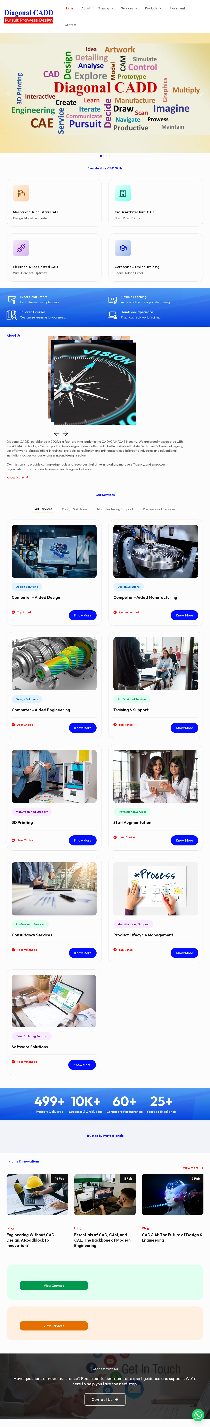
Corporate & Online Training (136, 254)
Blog (10, 1215)
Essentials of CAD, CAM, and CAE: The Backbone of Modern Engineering (103, 1227)
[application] (114, 10)
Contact (197, 10)
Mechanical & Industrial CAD (34, 200)
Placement (176, 10)
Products (154, 10)
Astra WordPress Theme (139, 1417)
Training (109, 10)
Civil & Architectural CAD (133, 200)
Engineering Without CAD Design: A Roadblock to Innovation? (31, 1227)
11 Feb (127, 1166)
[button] (9, 81)
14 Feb (59, 1166)
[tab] (43, 497)
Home (75, 10)
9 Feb (196, 1166)
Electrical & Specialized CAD (34, 254)
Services (131, 10)
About (90, 10)
